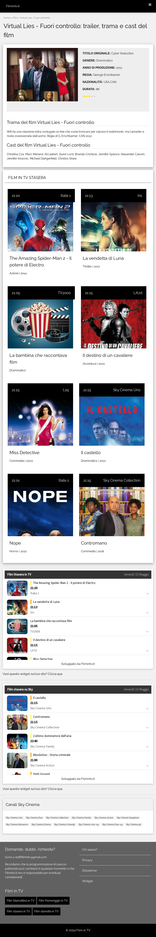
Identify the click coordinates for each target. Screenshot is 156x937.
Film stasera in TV (18, 911)
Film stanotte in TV (46, 911)
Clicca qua (55, 674)
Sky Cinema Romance (17, 824)
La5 (66, 390)
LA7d (137, 293)
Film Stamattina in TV (20, 900)
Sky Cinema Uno (126, 390)
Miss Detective (24, 452)
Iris (140, 195)
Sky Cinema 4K (133, 824)
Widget (87, 881)
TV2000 (64, 293)
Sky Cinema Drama (41, 824)
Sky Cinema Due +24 (112, 824)
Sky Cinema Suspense (128, 818)
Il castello (91, 452)
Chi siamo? (89, 849)
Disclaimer (89, 870)
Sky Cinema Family (81, 818)
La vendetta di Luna (103, 258)
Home (7, 17)
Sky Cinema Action (104, 818)
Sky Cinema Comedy (64, 824)
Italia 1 (66, 195)
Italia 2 (64, 480)
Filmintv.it (13, 6)
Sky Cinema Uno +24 (89, 824)
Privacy (87, 860)
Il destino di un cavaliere (108, 355)
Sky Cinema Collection (121, 480)
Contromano (94, 543)
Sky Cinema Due (34, 818)
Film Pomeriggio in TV (53, 900)
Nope (15, 543)
